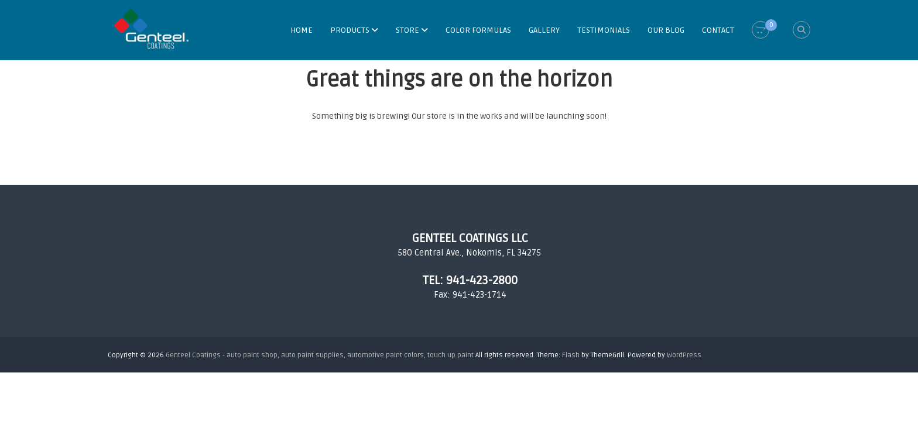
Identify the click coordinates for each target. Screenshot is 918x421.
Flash (571, 355)
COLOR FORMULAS (478, 30)
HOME (301, 30)
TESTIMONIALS (603, 30)
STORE (407, 30)
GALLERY (544, 30)
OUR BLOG (666, 30)
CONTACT (718, 30)
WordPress (684, 355)
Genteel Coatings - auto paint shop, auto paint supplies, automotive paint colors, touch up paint (320, 355)
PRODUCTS (349, 30)
